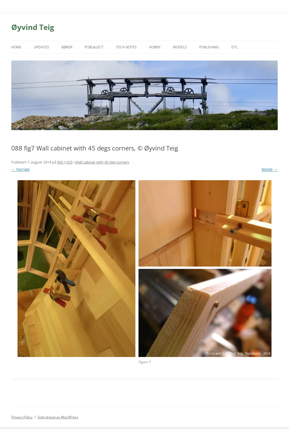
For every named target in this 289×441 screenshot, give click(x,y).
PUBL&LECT (94, 47)
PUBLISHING (209, 47)
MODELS (180, 47)
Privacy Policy (21, 417)
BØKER (67, 47)
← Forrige (20, 169)
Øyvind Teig (32, 27)
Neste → (270, 169)
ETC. (234, 47)
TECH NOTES (126, 47)
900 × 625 (65, 162)
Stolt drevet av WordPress (58, 417)
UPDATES (41, 47)
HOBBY (155, 47)
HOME (16, 47)
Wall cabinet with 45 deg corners (102, 162)
